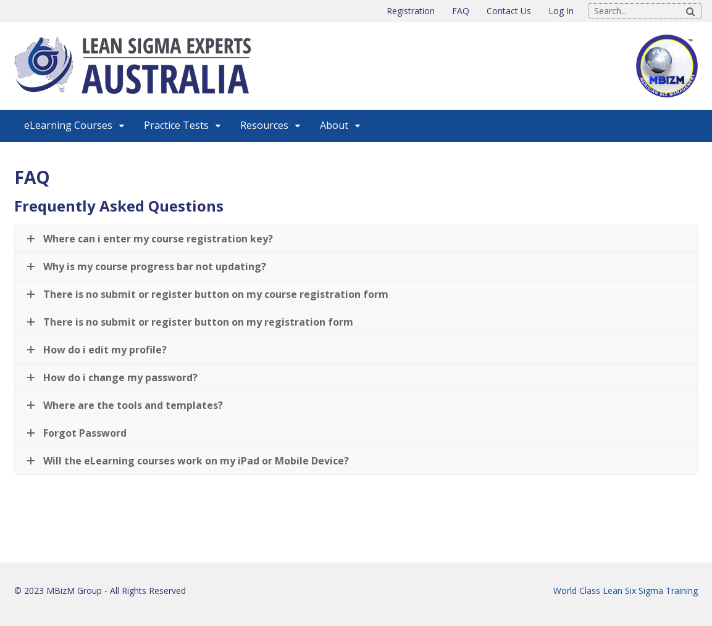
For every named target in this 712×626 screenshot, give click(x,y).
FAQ (460, 11)
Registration (411, 11)
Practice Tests (176, 125)
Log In (561, 11)
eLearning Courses (68, 125)
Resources (264, 125)
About (334, 125)
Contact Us (509, 11)
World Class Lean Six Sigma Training (625, 590)
